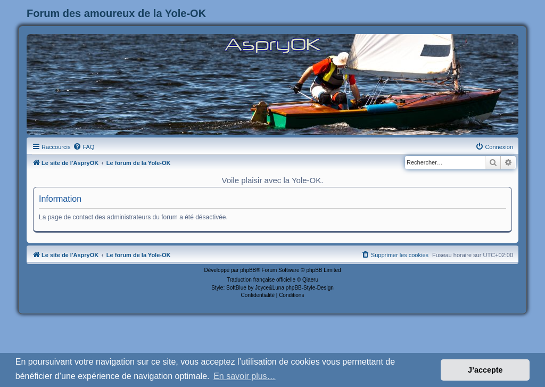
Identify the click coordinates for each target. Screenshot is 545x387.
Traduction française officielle (261, 280)
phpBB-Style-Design (310, 288)
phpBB (248, 270)
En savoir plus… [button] (244, 376)
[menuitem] (83, 147)
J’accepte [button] (485, 370)
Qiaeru (310, 280)
